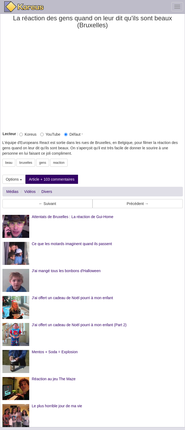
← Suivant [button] (47, 203)
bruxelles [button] (25, 163)
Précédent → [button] (138, 203)
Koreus (27, 134)
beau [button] (9, 163)
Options (14, 179)
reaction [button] (59, 163)
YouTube (50, 134)
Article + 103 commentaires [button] (52, 179)
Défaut (72, 134)
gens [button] (42, 163)
